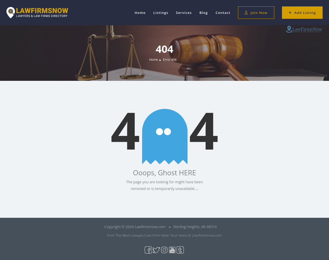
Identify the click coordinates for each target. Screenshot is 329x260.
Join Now (256, 12)
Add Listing (302, 12)
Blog (203, 12)
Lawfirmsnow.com (207, 235)
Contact (223, 12)
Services (184, 12)
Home (140, 12)
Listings (160, 12)
